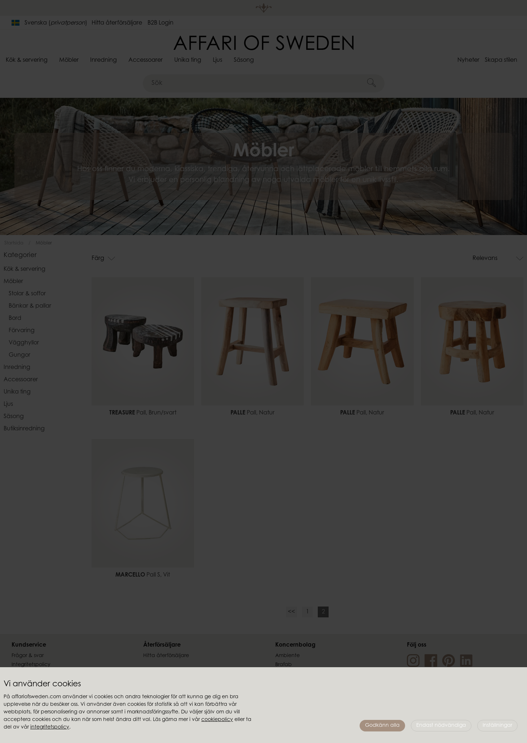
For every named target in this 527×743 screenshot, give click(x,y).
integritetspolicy (49, 727)
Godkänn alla (382, 725)
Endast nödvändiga (441, 725)
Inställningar (497, 725)
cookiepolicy (217, 719)
